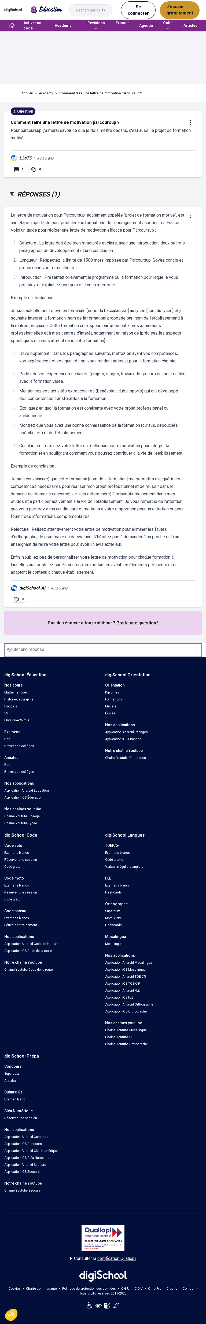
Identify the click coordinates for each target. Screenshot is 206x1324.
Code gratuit (13, 867)
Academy (46, 93)
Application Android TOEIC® (125, 976)
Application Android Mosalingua (128, 963)
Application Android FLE (122, 990)
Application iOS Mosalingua (125, 969)
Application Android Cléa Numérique (31, 1151)
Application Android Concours (26, 1137)
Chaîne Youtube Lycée (20, 823)
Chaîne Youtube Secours (22, 1190)
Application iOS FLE (119, 997)
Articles (190, 25)
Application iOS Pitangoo (123, 739)
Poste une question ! (137, 622)
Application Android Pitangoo (126, 732)
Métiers (110, 706)
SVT (7, 713)
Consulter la (103, 1258)
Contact (188, 1288)
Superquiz (112, 911)
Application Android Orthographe (129, 1004)
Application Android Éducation (26, 790)
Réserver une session (20, 860)
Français (10, 706)
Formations (113, 699)
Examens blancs (16, 853)
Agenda (146, 25)
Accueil (27, 93)
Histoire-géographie (18, 699)
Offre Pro (154, 1288)
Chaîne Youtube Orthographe (126, 1044)
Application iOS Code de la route (28, 951)
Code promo (114, 860)
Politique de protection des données (89, 1288)
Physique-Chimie (16, 720)
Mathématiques (16, 692)
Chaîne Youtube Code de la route (28, 969)
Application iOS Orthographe (126, 1011)
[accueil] (11, 25)
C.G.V (139, 1288)
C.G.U (125, 1288)
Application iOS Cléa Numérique (27, 1158)
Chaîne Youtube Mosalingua (126, 1030)
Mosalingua (114, 944)
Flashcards (113, 892)
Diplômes (112, 692)
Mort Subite (113, 918)
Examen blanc (14, 1099)
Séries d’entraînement (20, 925)
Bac (7, 739)
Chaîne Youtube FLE (119, 1037)
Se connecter (138, 10)
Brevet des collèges (19, 746)
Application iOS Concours (23, 1144)
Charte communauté (41, 1288)
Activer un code (32, 25)
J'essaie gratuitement (179, 10)
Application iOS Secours (22, 1172)
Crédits (172, 1288)
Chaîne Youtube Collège (22, 816)
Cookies (15, 1288)
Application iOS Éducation (23, 797)
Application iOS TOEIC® (122, 983)
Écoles (110, 713)
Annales (10, 1080)
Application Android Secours (25, 1165)
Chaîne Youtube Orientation (125, 758)
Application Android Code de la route (31, 944)
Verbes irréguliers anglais (124, 867)
